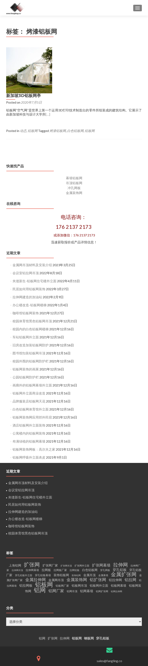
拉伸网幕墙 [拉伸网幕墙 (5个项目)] (32, 525)
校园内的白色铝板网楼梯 (31, 285)
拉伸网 (65, 594)
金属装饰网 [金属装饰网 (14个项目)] (77, 535)
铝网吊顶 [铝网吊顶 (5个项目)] (72, 546)
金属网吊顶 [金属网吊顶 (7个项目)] (56, 535)
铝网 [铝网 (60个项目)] (40, 545)
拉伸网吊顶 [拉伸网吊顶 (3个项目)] (17, 525)
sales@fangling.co (109, 616)
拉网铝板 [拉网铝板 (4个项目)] (74, 525)
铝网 (42, 594)
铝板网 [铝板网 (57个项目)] (44, 539)
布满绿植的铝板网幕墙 (29, 397)
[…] (139, 68)
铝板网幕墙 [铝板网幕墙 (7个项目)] (118, 541)
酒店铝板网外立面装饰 (29, 381)
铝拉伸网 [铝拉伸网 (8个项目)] (115, 535)
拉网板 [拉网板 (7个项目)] (46, 525)
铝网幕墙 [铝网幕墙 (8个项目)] (86, 546)
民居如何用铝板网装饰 (29, 244)
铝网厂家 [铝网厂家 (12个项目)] (56, 546)
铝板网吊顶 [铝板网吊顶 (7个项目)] (79, 541)
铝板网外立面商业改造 (29, 349)
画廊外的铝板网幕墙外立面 (32, 341)
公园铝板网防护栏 (26, 333)
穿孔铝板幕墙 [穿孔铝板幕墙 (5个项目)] (43, 530)
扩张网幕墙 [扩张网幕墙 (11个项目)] (101, 520)
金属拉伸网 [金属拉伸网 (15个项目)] (35, 535)
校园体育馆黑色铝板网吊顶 (32, 277)
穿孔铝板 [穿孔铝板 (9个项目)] (120, 525)
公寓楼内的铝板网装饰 (29, 389)
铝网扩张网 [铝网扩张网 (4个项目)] (102, 546)
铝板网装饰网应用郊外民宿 (32, 373)
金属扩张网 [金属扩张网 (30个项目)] (124, 530)
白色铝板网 (120, 85)
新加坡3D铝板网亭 (68, 49)
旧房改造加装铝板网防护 (31, 301)
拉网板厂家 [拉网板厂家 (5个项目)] (60, 525)
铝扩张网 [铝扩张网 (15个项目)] (98, 535)
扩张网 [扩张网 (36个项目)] (32, 520)
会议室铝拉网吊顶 (26, 228)
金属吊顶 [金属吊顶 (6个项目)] (89, 530)
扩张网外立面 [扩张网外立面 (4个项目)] (82, 521)
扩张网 (52, 594)
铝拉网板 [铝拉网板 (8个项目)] (25, 541)
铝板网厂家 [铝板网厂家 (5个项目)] (62, 541)
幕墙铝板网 (74, 133)
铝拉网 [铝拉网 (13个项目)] (130, 535)
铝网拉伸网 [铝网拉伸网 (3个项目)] (116, 547)
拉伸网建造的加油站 (27, 252)
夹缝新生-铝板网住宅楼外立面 (34, 236)
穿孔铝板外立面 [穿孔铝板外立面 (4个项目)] (23, 530)
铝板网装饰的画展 (26, 325)
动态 (68, 85)
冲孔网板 (74, 143)
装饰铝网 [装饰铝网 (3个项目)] (76, 531)
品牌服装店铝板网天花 (29, 357)
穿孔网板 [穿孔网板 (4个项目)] (105, 525)
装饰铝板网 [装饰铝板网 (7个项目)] (61, 530)
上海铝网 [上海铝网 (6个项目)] (15, 521)
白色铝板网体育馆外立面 (31, 365)
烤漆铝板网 (103, 85)
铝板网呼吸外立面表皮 (29, 413)
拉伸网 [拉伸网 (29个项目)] (120, 520)
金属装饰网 (74, 148)
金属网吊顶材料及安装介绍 (32, 220)
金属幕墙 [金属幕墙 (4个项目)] (103, 530)
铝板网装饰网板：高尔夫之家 (34, 405)
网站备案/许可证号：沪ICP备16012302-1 (109, 625)
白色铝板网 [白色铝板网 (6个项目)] (90, 525)
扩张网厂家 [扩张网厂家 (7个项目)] (50, 521)
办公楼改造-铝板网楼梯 (30, 260)
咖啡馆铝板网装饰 (26, 269)
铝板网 (78, 85)
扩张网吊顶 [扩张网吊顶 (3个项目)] (66, 521)
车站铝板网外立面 (26, 293)
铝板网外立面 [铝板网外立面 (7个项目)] (99, 541)
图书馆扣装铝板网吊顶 (29, 309)
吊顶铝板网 (74, 138)
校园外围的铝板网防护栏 (31, 317)
